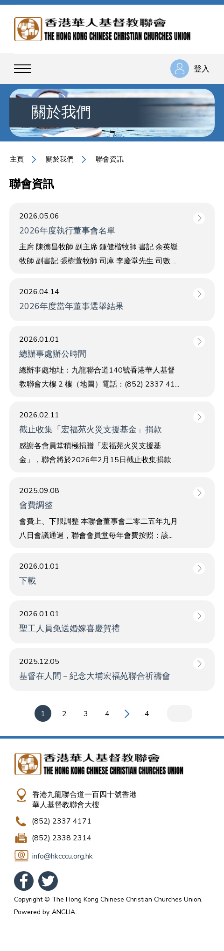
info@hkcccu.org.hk (62, 856)
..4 (145, 714)
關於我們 (60, 159)
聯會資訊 (110, 159)
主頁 (17, 159)
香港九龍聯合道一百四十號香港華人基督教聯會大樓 (84, 799)
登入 (202, 68)
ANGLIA (63, 912)
